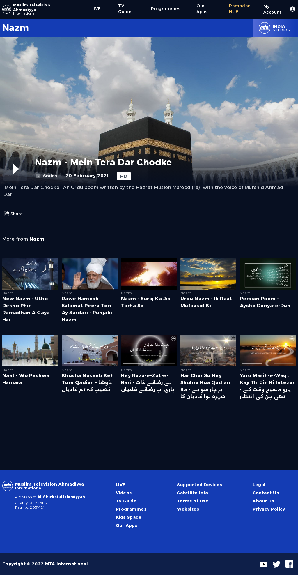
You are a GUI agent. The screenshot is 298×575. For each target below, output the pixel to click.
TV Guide (126, 501)
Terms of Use (192, 501)
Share (13, 214)
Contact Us (266, 492)
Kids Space (129, 517)
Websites (188, 509)
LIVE (120, 484)
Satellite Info (192, 492)
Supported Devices (199, 484)
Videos (124, 492)
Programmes (131, 509)
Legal (259, 484)
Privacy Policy (269, 509)
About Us (263, 501)
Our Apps (127, 525)
